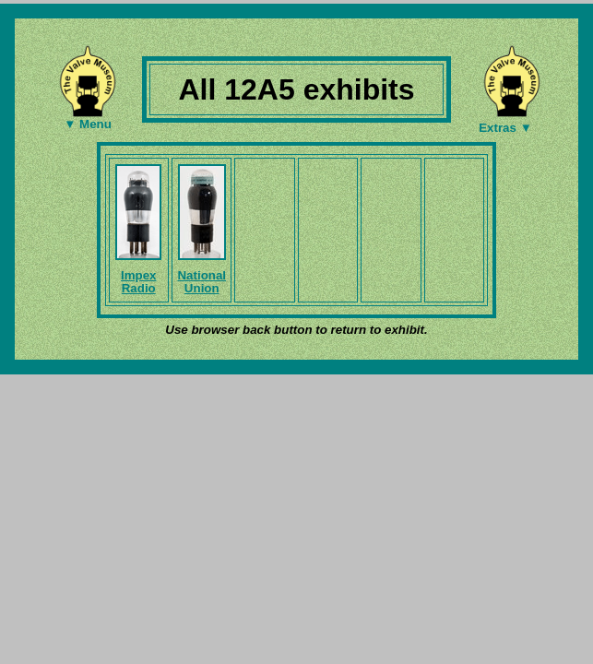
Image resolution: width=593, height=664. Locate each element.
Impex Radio (139, 282)
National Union (201, 282)
